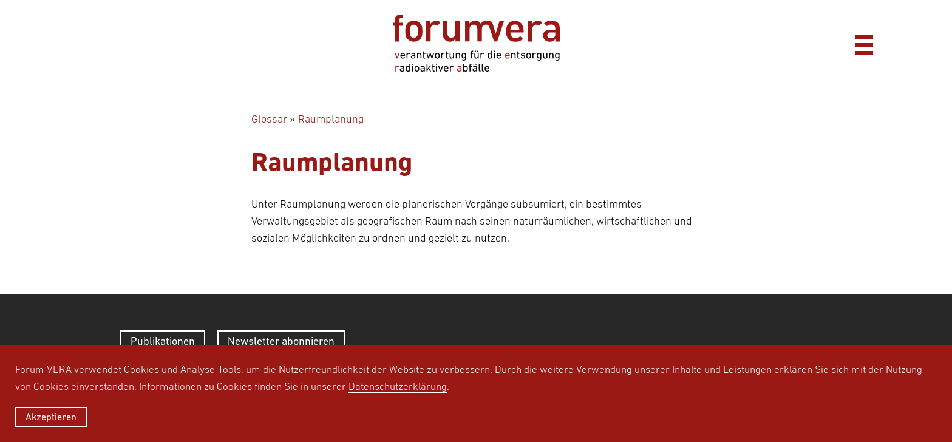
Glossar (269, 119)
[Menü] (864, 43)
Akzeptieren (50, 416)
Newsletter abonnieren (281, 341)
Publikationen (163, 341)
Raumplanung (331, 119)
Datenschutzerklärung (397, 386)
